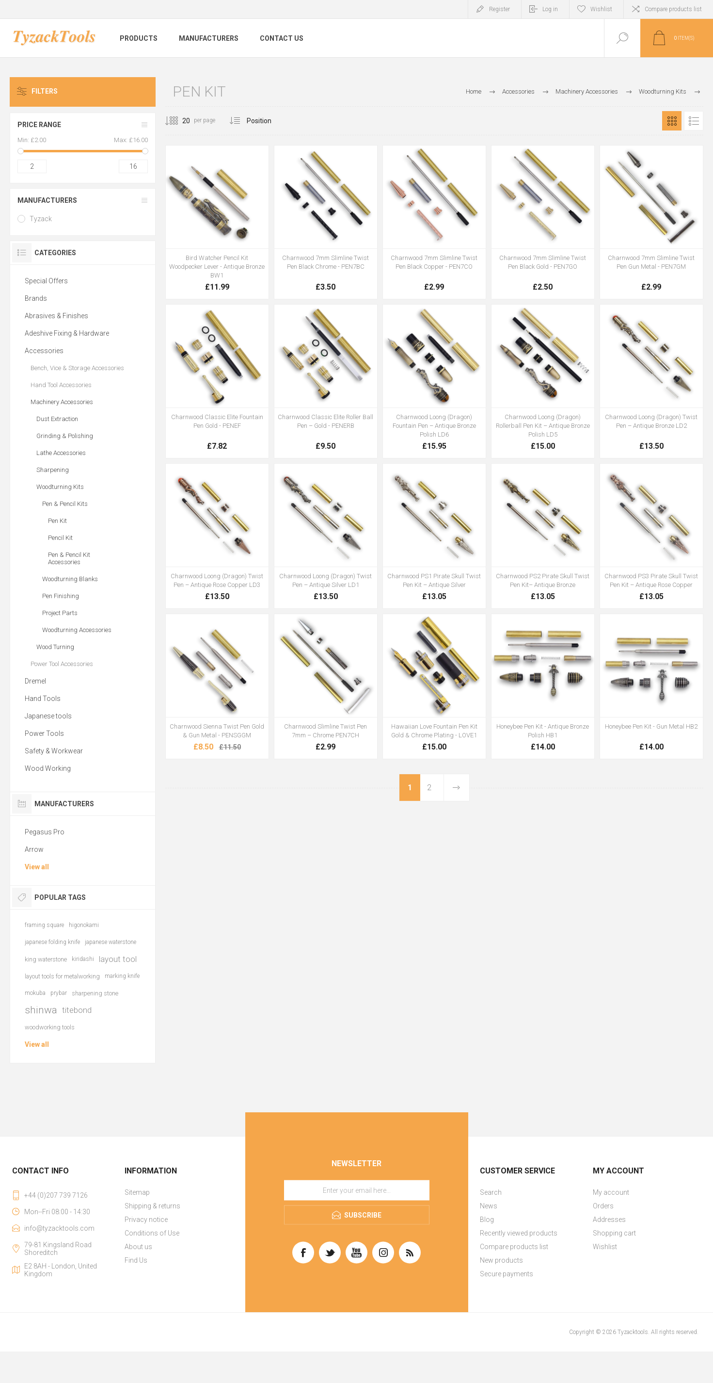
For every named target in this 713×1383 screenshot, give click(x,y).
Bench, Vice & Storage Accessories (77, 368)
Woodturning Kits (60, 486)
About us (138, 1247)
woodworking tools (50, 1027)
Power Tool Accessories (62, 663)
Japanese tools (48, 716)
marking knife (122, 976)
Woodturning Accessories (76, 630)
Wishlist (605, 1247)
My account (611, 1192)
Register (499, 9)
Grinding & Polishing (64, 435)
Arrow (34, 849)
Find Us (136, 1260)
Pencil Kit (60, 537)
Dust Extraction (57, 419)
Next (456, 787)
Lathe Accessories (61, 452)
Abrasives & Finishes (56, 316)
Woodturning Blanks (70, 579)
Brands (36, 298)
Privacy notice (146, 1219)
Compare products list (673, 9)
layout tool (118, 959)
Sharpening (52, 469)
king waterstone (46, 959)
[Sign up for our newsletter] (356, 1190)
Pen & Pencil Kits (65, 503)
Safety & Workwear (54, 751)
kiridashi (83, 959)
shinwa (41, 1010)
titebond (77, 1010)
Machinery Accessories (62, 402)
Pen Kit (57, 520)
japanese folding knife (52, 942)
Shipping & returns (152, 1206)
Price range (39, 125)
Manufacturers (47, 200)
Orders (603, 1206)
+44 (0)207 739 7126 (56, 1195)
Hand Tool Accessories (61, 385)
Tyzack (41, 219)
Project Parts (60, 613)
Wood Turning (55, 647)
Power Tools (44, 733)
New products (501, 1260)
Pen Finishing (60, 596)
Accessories (44, 351)
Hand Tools (43, 698)
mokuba (35, 993)
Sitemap (137, 1192)
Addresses (609, 1219)
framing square (44, 925)
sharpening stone (95, 993)
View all (37, 867)
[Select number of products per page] (178, 120)
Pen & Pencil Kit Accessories (69, 558)
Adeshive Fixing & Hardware (67, 333)
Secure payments (506, 1274)
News (488, 1206)
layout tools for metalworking (62, 976)
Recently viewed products (518, 1233)
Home (473, 91)
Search (491, 1192)
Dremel (35, 681)
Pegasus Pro (44, 832)
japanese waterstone (110, 942)
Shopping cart (614, 1233)
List (693, 120)
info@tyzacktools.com (59, 1228)
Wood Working (48, 768)
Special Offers (46, 281)
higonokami (84, 925)
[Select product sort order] (266, 120)
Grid (671, 120)
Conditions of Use (152, 1233)
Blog (487, 1219)
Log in (550, 9)
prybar (58, 993)
